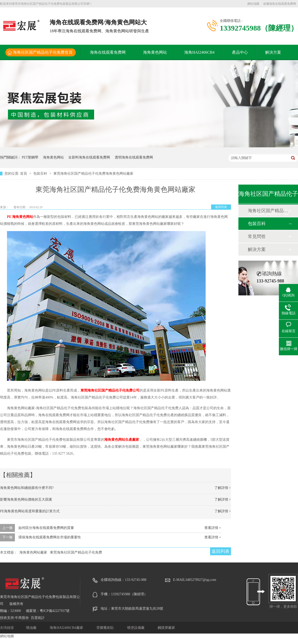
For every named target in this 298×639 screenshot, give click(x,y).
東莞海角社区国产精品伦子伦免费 (76, 552)
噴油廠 (31, 628)
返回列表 (221, 207)
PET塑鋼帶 (30, 157)
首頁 (24, 173)
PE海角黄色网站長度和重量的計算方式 (30, 511)
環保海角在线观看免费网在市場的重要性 (49, 537)
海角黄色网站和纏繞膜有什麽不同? (27, 488)
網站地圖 (253, 3)
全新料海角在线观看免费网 (89, 157)
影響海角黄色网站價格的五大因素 (26, 499)
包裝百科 (40, 173)
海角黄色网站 (155, 52)
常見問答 (257, 236)
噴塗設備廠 (136, 628)
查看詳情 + (212, 528)
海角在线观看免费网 (108, 52)
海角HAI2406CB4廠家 (67, 628)
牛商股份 (22, 618)
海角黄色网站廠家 (33, 552)
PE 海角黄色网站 (20, 217)
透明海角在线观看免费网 (134, 157)
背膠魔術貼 (105, 628)
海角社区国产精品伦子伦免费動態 (268, 210)
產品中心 (240, 52)
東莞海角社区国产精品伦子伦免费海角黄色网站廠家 (93, 173)
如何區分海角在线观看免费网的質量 (46, 528)
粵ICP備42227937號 (55, 611)
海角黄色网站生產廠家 (121, 439)
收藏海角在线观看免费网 (279, 3)
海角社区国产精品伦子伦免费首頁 (43, 52)
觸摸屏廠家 (166, 628)
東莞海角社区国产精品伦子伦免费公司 (110, 390)
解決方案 (273, 52)
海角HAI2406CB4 (199, 52)
